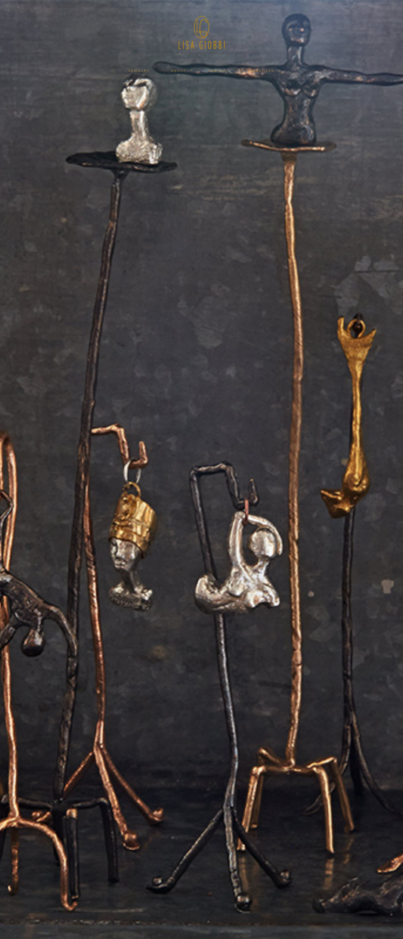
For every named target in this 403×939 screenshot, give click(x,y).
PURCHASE (262, 70)
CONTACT (218, 70)
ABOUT (179, 70)
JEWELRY (139, 70)
